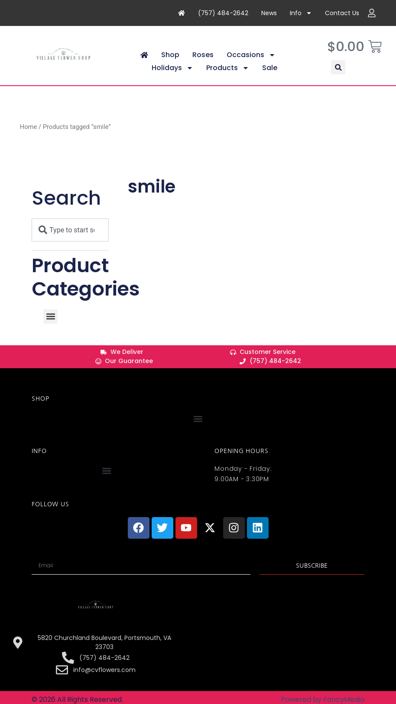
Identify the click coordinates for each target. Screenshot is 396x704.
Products (227, 75)
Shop (170, 63)
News (269, 13)
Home (28, 134)
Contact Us (342, 13)
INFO (39, 458)
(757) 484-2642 (223, 13)
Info (301, 13)
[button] (338, 75)
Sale (269, 75)
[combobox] (70, 237)
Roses (203, 63)
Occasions (251, 62)
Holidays (172, 75)
